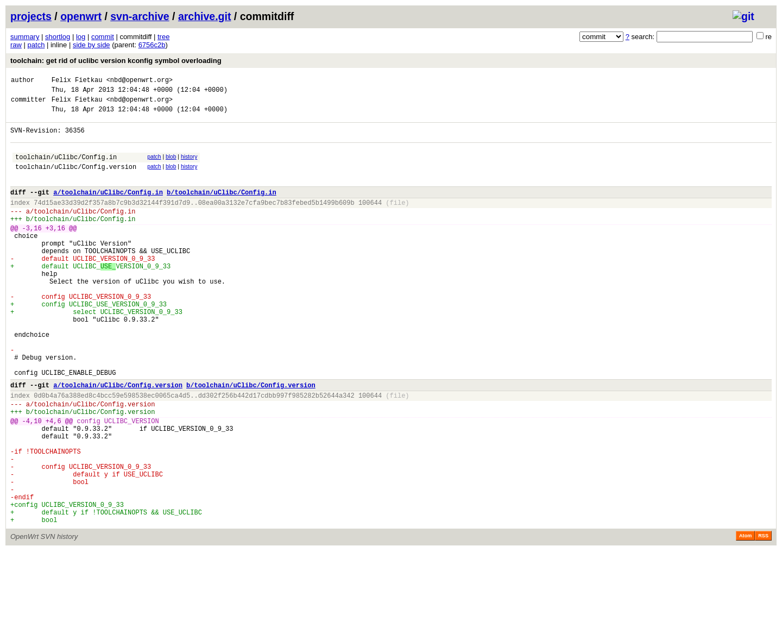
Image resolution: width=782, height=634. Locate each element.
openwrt (81, 16)
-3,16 (32, 250)
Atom (745, 619)
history (189, 167)
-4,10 (32, 482)
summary (24, 37)
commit (102, 37)
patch (36, 45)
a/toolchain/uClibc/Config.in (108, 208)
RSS (763, 619)
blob (171, 167)
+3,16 (55, 250)
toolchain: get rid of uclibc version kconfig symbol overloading (116, 61)
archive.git (204, 16)
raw (16, 45)
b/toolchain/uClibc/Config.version (251, 440)
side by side (91, 45)
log (80, 37)
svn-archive (139, 16)
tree (163, 37)
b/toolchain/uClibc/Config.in (221, 208)
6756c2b (152, 45)
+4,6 (53, 482)
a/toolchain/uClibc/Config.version (117, 440)
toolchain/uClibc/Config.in (66, 168)
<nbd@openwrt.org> (139, 81)
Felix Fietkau (77, 81)
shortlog (57, 37)
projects (31, 16)
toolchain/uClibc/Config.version (75, 179)
